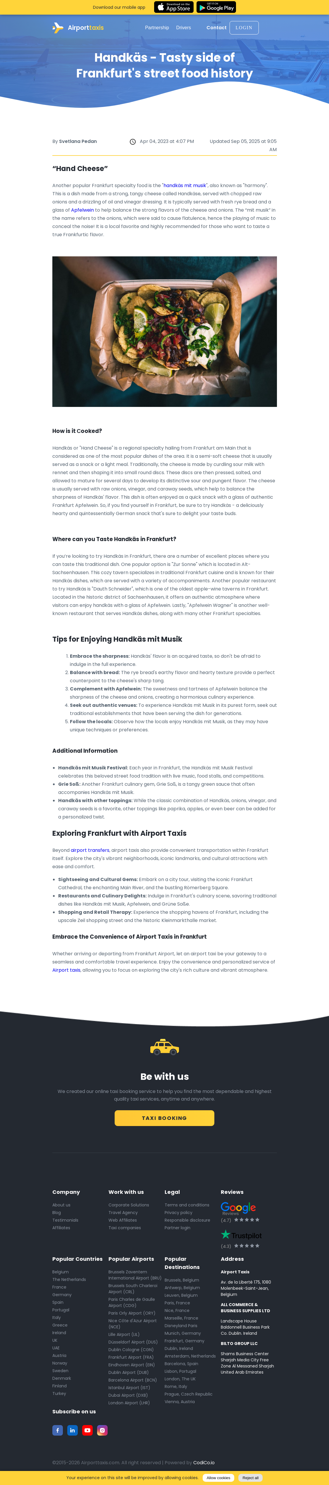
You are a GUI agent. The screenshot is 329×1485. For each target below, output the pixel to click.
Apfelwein (83, 210)
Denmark (61, 1380)
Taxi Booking (164, 1117)
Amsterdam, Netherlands (190, 1358)
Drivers (185, 27)
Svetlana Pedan (78, 141)
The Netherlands (69, 1281)
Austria (59, 1357)
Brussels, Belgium (182, 1282)
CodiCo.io (204, 1464)
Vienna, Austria (180, 1404)
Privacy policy (178, 1215)
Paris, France (177, 1305)
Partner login (177, 1230)
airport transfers (90, 850)
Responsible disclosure (187, 1222)
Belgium (60, 1274)
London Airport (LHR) (129, 1405)
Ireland (59, 1335)
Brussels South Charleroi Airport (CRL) (132, 1291)
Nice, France (177, 1312)
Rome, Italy (176, 1388)
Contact (216, 28)
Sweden (60, 1373)
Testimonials (65, 1222)
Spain (57, 1304)
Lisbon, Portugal (180, 1373)
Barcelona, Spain (181, 1366)
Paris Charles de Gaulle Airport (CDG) (131, 1304)
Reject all (250, 1478)
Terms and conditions (187, 1207)
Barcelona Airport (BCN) (132, 1382)
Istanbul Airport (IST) (129, 1390)
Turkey (59, 1395)
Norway (59, 1365)
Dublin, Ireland (179, 1350)
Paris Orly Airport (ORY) (132, 1315)
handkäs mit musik (184, 185)
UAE (56, 1350)
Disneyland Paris (181, 1328)
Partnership (159, 27)
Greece (60, 1327)
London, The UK (180, 1381)
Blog (56, 1215)
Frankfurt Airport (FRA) (131, 1359)
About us (61, 1207)
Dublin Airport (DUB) (128, 1374)
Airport (78, 28)
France (59, 1289)
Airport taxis (66, 970)
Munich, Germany (183, 1335)
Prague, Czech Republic (189, 1396)
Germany (62, 1297)
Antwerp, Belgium (182, 1290)
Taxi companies (124, 1230)
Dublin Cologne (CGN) (131, 1352)
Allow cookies (218, 1478)
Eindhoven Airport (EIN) (131, 1367)
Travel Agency (123, 1215)
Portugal (60, 1312)
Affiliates (61, 1230)
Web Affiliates (122, 1222)
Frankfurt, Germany (184, 1343)
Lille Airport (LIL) (124, 1336)
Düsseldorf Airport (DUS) (133, 1344)
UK (54, 1342)
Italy (56, 1319)
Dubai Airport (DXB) (128, 1397)
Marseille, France (181, 1320)
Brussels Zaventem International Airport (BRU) (135, 1277)
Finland (59, 1388)
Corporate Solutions (128, 1207)
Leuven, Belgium (181, 1297)
